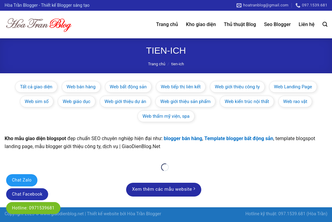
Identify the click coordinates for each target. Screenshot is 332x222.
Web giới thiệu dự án (125, 101)
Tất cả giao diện (36, 87)
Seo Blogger (277, 24)
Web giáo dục (76, 101)
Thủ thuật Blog (240, 24)
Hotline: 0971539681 (33, 207)
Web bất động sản (128, 87)
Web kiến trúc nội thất (247, 101)
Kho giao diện (201, 24)
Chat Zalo (22, 180)
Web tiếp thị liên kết (181, 87)
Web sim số (37, 101)
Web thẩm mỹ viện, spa (166, 116)
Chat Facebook (27, 194)
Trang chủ (167, 24)
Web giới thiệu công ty (237, 87)
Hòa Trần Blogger (144, 213)
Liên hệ (307, 24)
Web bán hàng (81, 87)
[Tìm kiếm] (324, 24)
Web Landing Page (293, 87)
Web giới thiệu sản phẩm (185, 101)
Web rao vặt (295, 101)
